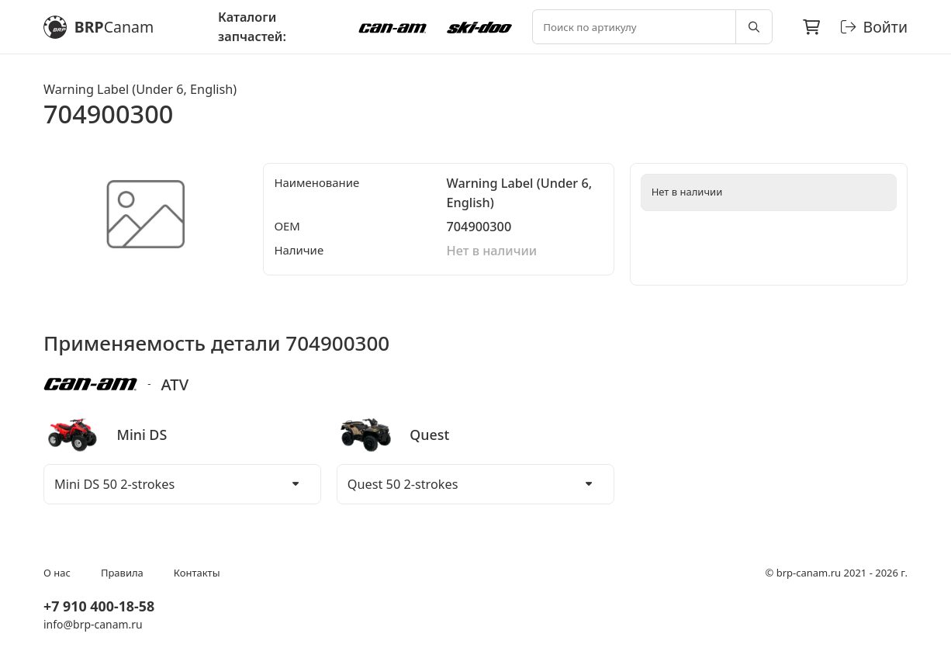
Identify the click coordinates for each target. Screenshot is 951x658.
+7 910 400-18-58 (98, 606)
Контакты (197, 573)
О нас (57, 573)
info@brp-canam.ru (93, 624)
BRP (98, 27)
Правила (122, 573)
